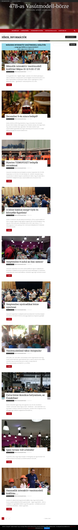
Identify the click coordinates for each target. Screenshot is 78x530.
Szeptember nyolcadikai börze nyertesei (22, 306)
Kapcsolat (62, 30)
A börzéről (25, 30)
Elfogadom (47, 528)
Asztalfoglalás (51, 30)
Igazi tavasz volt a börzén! (20, 449)
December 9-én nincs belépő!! (22, 116)
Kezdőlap (15, 30)
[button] (74, 31)
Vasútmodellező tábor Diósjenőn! (24, 350)
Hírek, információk (10, 71)
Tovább (9, 84)
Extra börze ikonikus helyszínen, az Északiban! (25, 396)
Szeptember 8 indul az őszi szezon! (24, 261)
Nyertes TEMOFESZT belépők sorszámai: (22, 164)
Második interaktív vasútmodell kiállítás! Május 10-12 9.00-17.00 (23, 67)
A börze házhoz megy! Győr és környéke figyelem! (22, 211)
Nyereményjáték (37, 30)
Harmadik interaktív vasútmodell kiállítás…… (24, 492)
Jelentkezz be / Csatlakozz (16, 1)
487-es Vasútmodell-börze (20, 71)
